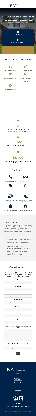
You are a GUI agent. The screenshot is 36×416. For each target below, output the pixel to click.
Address (18, 306)
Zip (18, 319)
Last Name (18, 286)
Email (18, 293)
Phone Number (18, 299)
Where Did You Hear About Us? (18, 343)
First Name (18, 280)
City (18, 313)
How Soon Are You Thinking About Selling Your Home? (18, 326)
